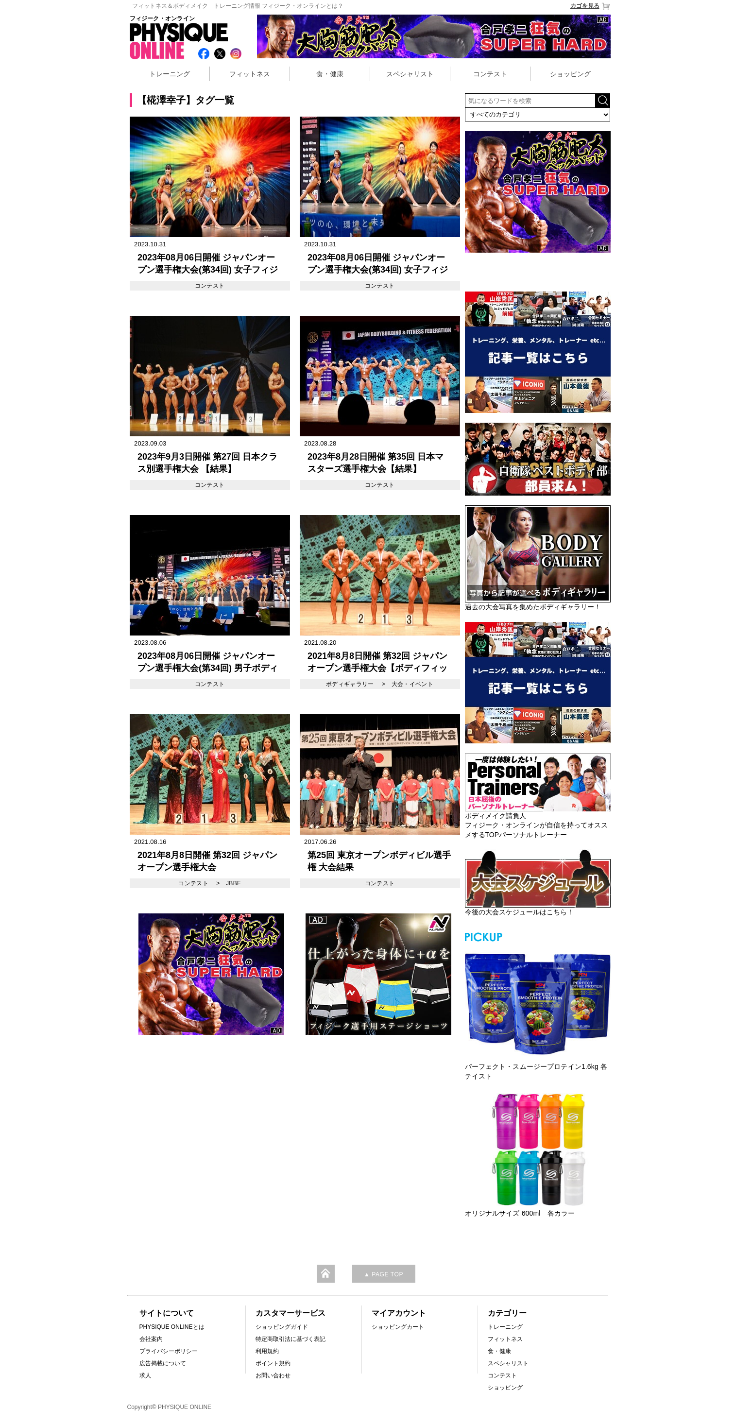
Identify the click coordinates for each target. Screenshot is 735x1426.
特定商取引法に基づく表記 (290, 1339)
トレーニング (169, 74)
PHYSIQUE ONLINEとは (172, 1326)
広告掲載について (162, 1363)
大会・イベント (413, 684)
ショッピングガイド (282, 1326)
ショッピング (570, 74)
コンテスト (490, 74)
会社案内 (151, 1339)
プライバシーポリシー (168, 1351)
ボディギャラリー (350, 684)
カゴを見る (590, 6)
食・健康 (329, 74)
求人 (145, 1375)
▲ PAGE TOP (383, 1274)
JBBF (233, 883)
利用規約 (267, 1351)
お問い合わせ (273, 1375)
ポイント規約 (273, 1363)
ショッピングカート (398, 1326)
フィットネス (249, 74)
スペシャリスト (410, 74)
